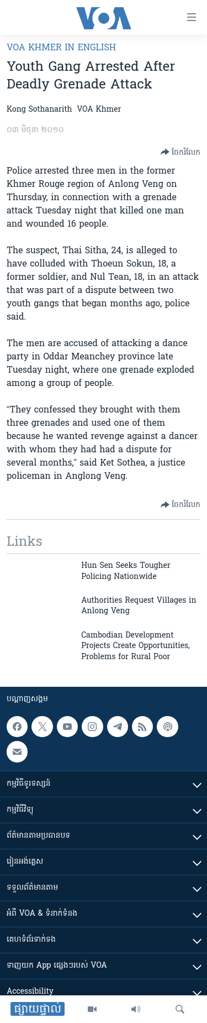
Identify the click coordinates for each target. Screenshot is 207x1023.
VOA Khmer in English (61, 48)
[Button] (180, 152)
